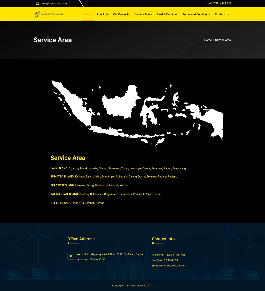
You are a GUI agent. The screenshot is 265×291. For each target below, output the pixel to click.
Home (88, 14)
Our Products (121, 14)
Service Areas (143, 14)
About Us (102, 14)
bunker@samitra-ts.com (51, 3)
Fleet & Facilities (167, 14)
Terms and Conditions (196, 14)
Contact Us (222, 14)
